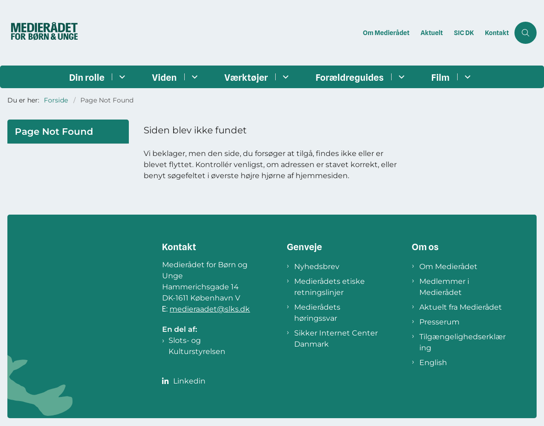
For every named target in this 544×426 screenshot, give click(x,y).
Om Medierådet (448, 266)
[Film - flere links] (466, 76)
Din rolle (86, 77)
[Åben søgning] (525, 33)
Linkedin (189, 381)
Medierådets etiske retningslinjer (329, 287)
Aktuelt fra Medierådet (460, 307)
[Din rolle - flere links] (121, 76)
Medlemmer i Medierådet (444, 287)
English (433, 362)
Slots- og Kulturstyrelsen (197, 346)
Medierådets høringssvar (317, 313)
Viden (164, 77)
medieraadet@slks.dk (209, 309)
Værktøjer (246, 77)
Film (440, 77)
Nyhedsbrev (316, 266)
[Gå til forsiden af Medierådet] (52, 33)
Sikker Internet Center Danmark (336, 338)
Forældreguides (349, 77)
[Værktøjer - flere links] (284, 76)
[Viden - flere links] (193, 76)
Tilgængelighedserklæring (462, 342)
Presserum (439, 322)
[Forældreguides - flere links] (400, 76)
